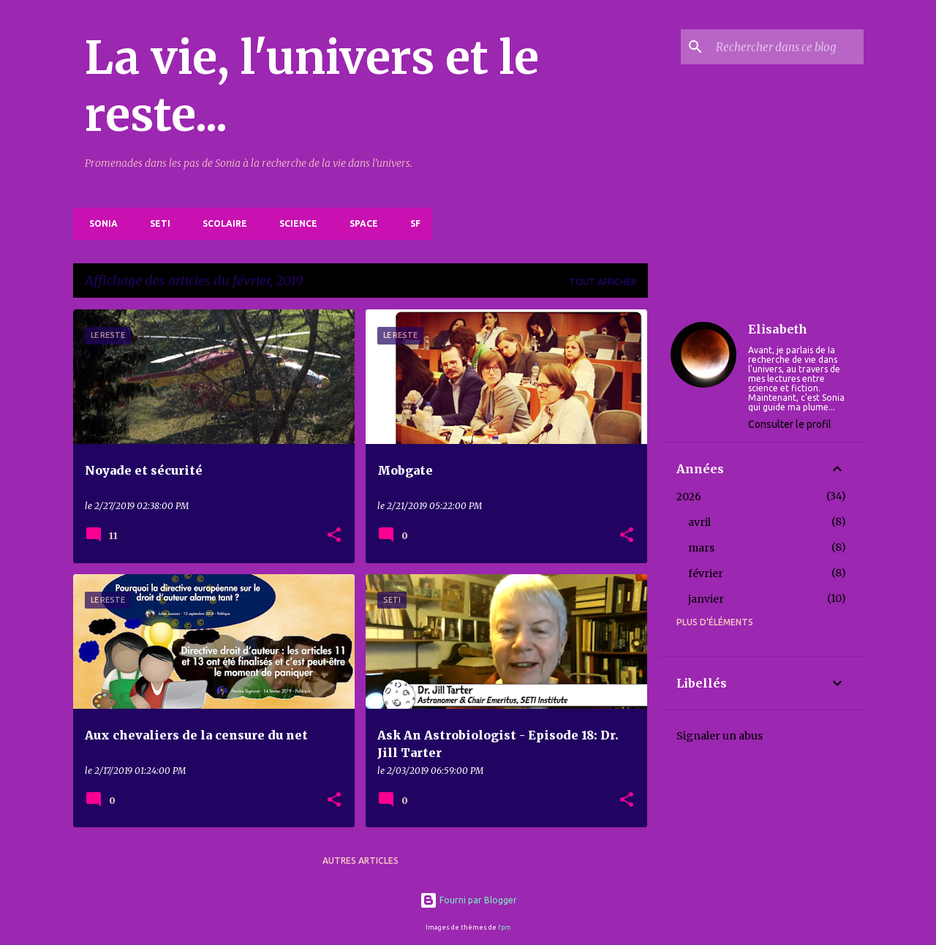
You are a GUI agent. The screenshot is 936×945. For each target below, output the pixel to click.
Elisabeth (777, 329)
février (705, 573)
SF (411, 223)
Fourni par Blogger (468, 900)
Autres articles (360, 860)
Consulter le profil (789, 424)
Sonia (99, 223)
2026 (688, 496)
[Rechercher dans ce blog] (787, 46)
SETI (156, 223)
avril (699, 522)
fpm (504, 927)
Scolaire (220, 223)
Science (294, 223)
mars (701, 547)
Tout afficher (602, 282)
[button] (334, 536)
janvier (706, 599)
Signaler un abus (719, 735)
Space (359, 223)
